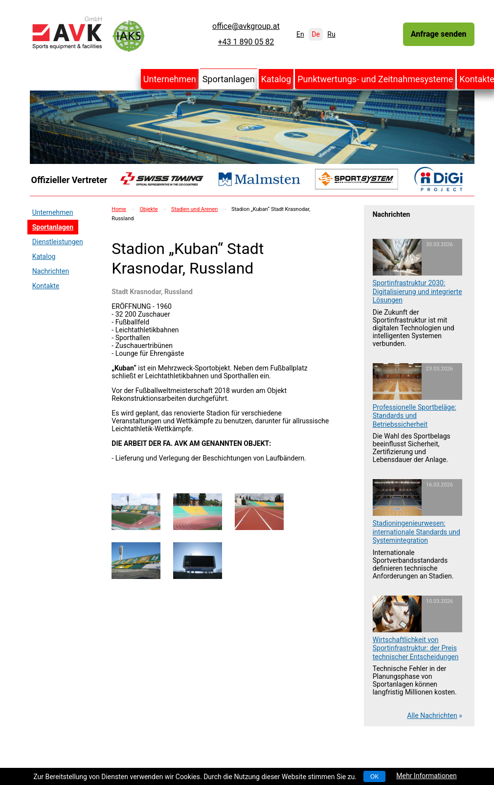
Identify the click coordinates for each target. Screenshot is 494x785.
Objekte (148, 209)
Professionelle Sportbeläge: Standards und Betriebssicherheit (414, 415)
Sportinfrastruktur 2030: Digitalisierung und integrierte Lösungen (417, 291)
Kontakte (46, 286)
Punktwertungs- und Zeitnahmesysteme (375, 79)
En (300, 34)
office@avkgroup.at (246, 26)
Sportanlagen (228, 79)
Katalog (276, 79)
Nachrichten (50, 271)
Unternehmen (169, 79)
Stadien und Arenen (194, 209)
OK (374, 776)
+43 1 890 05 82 (246, 42)
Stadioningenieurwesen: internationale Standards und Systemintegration (416, 531)
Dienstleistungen (57, 242)
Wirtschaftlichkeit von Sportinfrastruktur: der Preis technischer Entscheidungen (416, 648)
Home (119, 209)
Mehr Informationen (426, 776)
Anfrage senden (439, 34)
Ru (331, 34)
